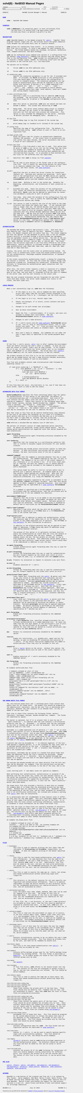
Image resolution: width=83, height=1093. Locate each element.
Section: (24, 7)
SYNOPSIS (6, 25)
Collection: (55, 7)
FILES (5, 843)
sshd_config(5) (22, 57)
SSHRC (5, 341)
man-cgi (51, 1091)
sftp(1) (16, 1065)
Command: (6, 7)
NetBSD (30, 1091)
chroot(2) (17, 1041)
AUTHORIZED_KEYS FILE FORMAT (14, 392)
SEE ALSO (6, 1062)
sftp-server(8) (20, 1068)
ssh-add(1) (31, 1065)
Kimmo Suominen (38, 1091)
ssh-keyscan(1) (41, 810)
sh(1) (33, 344)
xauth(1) (61, 351)
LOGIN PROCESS (8, 285)
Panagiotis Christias (60, 1091)
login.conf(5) (34, 1067)
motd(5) (19, 962)
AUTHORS (5, 1073)
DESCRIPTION (7, 37)
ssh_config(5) (18, 522)
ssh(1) (48, 40)
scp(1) (9, 1065)
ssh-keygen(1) (18, 813)
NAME (4, 17)
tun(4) (22, 648)
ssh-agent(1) (42, 1065)
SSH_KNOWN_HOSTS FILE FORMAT (14, 701)
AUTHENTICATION (8, 227)
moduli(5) (17, 956)
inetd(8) (47, 158)
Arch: (46, 7)
